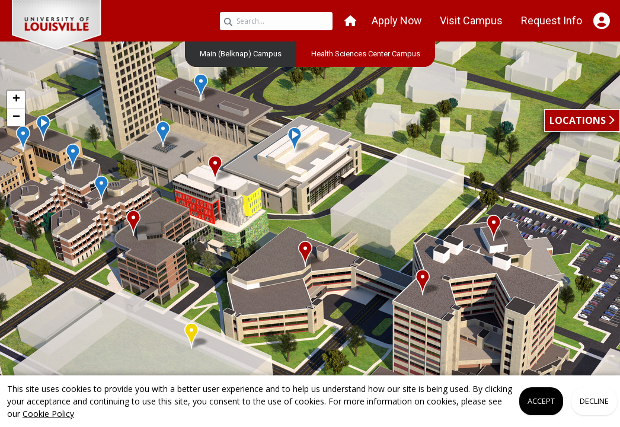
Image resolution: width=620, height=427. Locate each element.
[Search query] (276, 21)
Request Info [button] (551, 20)
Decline (594, 401)
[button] (350, 21)
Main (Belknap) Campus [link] (241, 53)
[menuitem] (240, 53)
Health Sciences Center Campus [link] (365, 53)
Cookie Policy (48, 413)
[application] (310, 224)
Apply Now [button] (397, 20)
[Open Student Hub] (601, 20)
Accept (541, 401)
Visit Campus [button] (471, 20)
